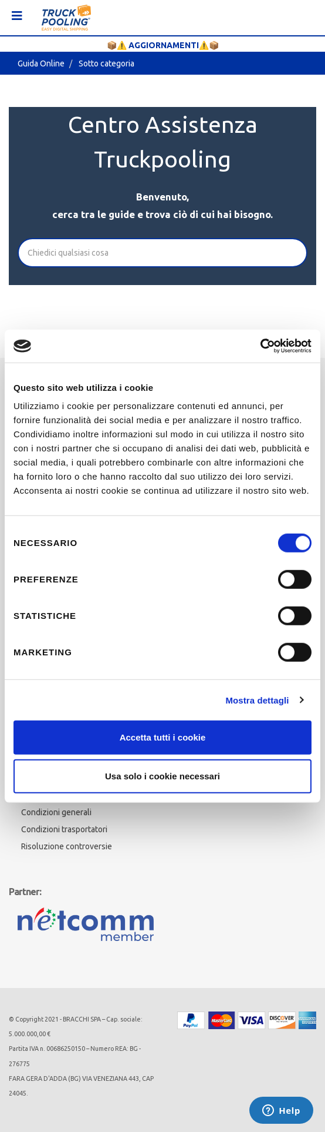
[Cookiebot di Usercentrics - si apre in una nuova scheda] (260, 346)
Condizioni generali (56, 812)
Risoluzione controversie (66, 846)
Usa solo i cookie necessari (162, 776)
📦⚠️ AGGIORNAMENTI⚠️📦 (163, 45)
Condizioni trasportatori (64, 829)
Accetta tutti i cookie (163, 737)
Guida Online (41, 63)
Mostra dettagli (257, 700)
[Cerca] (162, 252)
